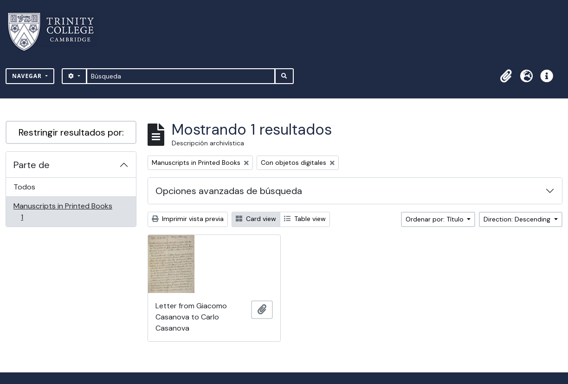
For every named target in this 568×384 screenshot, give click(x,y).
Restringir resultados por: (71, 132)
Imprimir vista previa (188, 219)
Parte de (31, 165)
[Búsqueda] (180, 76)
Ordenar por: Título (435, 219)
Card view (256, 219)
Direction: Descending (518, 219)
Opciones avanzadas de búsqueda (228, 191)
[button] (506, 76)
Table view (305, 219)
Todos (24, 187)
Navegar (28, 76)
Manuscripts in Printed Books (62, 211)
